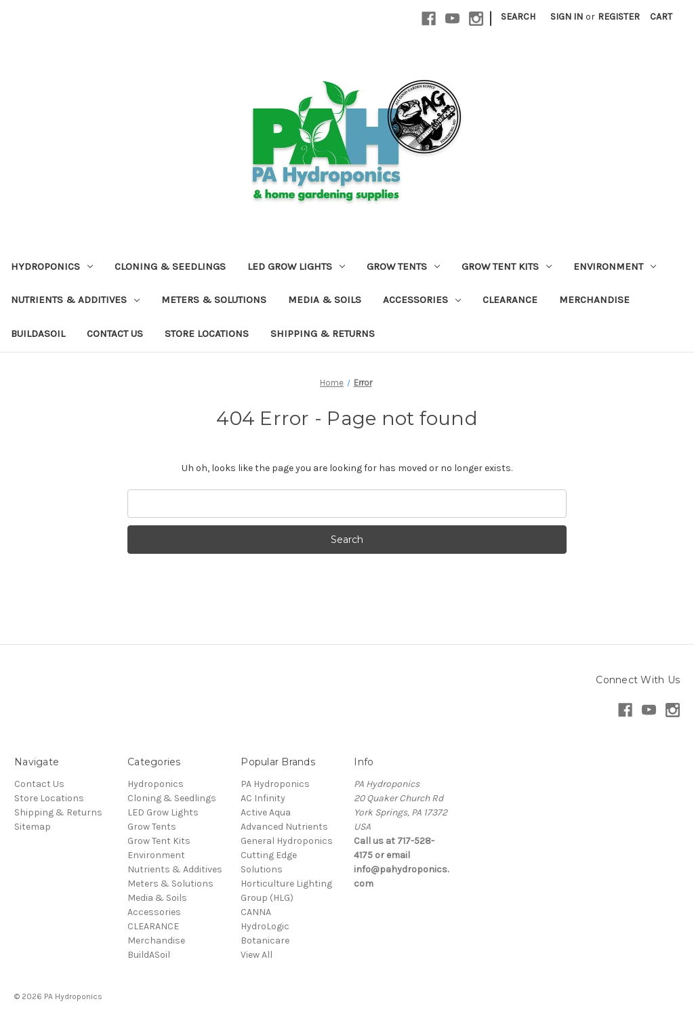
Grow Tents (403, 266)
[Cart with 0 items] (661, 16)
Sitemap (32, 826)
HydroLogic (265, 926)
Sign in (566, 16)
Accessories (422, 300)
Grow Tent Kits (507, 266)
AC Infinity (263, 798)
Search (518, 16)
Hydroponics (52, 266)
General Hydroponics (287, 841)
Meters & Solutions (213, 300)
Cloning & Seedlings (170, 266)
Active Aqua (266, 812)
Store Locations (207, 333)
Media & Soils (324, 300)
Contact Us (115, 333)
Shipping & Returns (322, 333)
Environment (614, 266)
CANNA (256, 912)
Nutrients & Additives (75, 300)
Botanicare (265, 940)
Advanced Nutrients (284, 826)
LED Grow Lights (296, 266)
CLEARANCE (510, 300)
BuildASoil (38, 333)
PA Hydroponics (275, 784)
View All (256, 955)
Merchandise (594, 300)
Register (619, 16)
